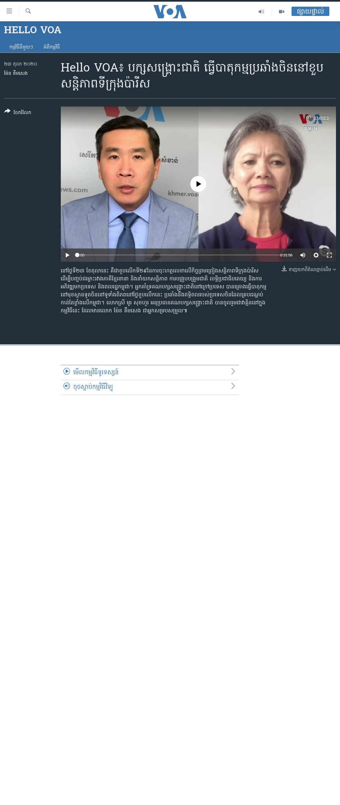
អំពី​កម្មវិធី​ (51, 47)
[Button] (17, 113)
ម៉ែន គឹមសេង (16, 73)
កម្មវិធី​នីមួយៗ (21, 47)
